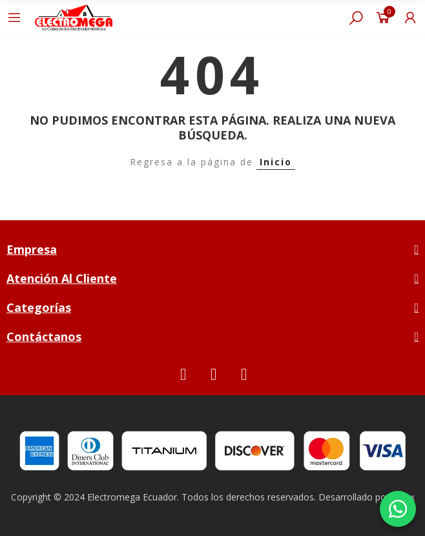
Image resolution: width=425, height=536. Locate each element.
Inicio (276, 162)
